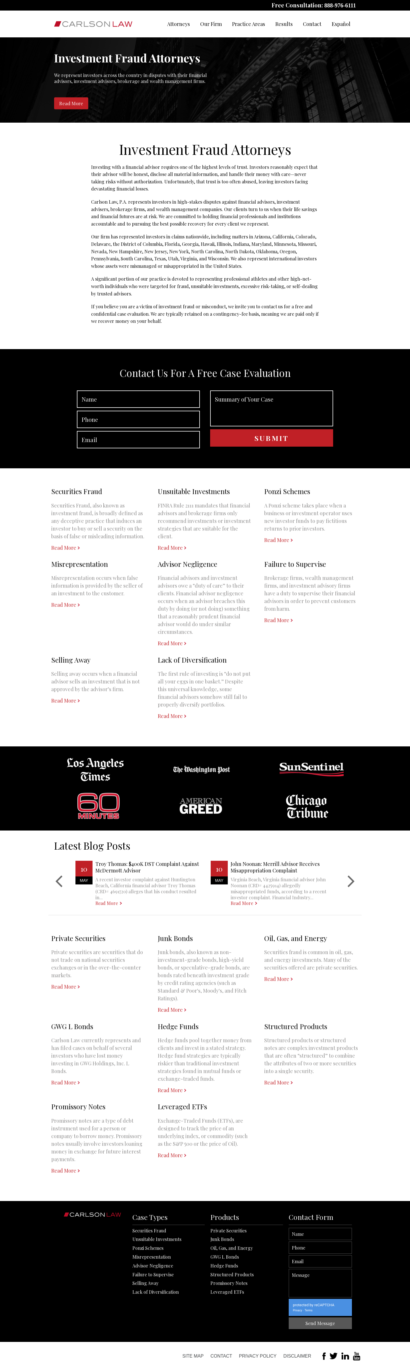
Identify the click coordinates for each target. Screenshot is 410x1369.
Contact (312, 24)
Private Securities (228, 1288)
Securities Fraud (149, 1288)
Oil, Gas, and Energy (231, 1305)
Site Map (193, 1356)
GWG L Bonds (224, 1314)
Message (360, 1283)
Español (341, 24)
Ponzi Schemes (147, 1305)
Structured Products (232, 1332)
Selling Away (145, 1340)
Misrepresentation (151, 1314)
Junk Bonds (222, 1296)
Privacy (337, 1310)
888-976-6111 (340, 5)
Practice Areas (248, 24)
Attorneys (178, 24)
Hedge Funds (224, 1323)
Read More (71, 103)
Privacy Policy (257, 1356)
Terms (348, 1310)
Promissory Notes (228, 1340)
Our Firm (211, 24)
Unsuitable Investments (156, 1296)
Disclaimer (297, 1356)
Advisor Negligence (152, 1323)
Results (284, 24)
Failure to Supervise (153, 1332)
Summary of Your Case (271, 447)
